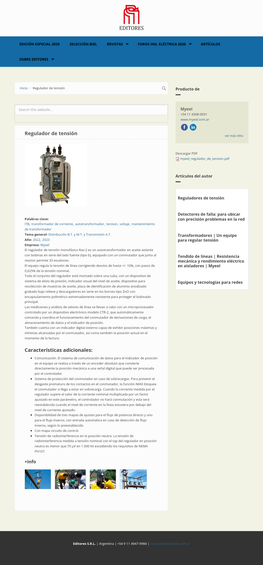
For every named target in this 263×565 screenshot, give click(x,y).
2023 (46, 239)
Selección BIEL (83, 44)
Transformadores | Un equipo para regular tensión (207, 238)
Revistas (115, 44)
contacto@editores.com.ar (170, 543)
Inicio (24, 88)
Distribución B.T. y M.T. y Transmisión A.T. (79, 234)
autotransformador (89, 224)
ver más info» (234, 136)
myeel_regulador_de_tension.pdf (204, 158)
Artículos (210, 44)
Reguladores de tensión (201, 198)
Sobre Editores (33, 59)
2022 (36, 239)
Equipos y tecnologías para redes (210, 282)
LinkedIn (193, 127)
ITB (27, 224)
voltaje (125, 224)
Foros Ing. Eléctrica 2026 (162, 44)
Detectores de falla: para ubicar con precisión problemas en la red (211, 216)
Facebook (184, 127)
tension (112, 224)
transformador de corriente (52, 224)
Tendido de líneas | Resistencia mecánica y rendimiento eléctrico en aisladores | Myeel (211, 261)
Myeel (44, 245)
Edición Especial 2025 (39, 44)
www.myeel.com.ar (195, 119)
